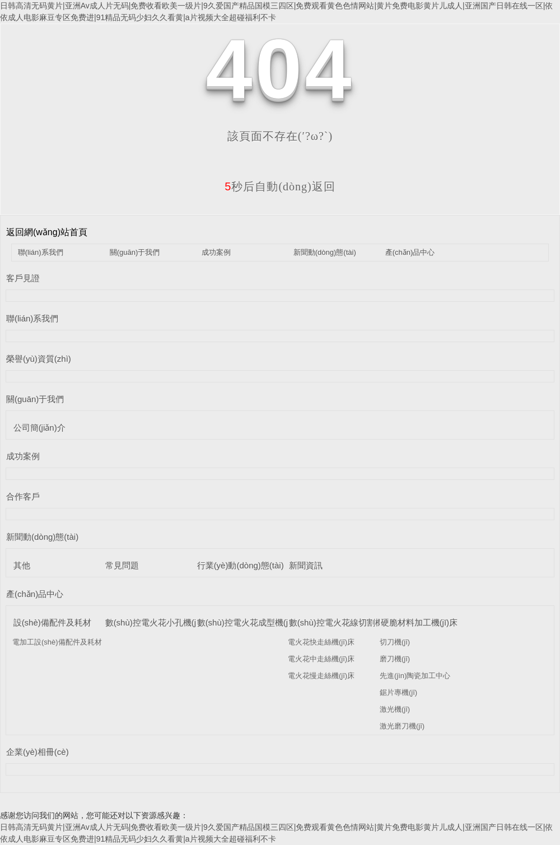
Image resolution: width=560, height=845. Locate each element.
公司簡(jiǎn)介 (39, 427)
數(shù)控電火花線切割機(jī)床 (345, 622)
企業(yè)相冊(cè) (37, 752)
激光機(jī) (395, 709)
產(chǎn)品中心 (410, 252)
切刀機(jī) (395, 642)
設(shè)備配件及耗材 (52, 622)
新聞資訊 (306, 565)
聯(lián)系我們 (40, 252)
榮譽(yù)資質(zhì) (38, 358)
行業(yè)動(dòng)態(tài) (240, 565)
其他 (21, 565)
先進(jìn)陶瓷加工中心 (415, 675)
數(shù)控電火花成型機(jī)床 (249, 622)
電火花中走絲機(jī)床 (321, 659)
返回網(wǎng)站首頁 (46, 232)
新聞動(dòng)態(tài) (324, 252)
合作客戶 (23, 496)
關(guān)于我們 (135, 252)
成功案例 (216, 252)
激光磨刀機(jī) (402, 726)
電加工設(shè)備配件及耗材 (57, 642)
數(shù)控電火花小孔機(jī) (153, 622)
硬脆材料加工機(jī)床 (419, 622)
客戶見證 (23, 278)
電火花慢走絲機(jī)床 (321, 675)
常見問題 (122, 565)
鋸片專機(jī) (398, 692)
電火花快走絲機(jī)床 (321, 642)
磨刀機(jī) (395, 659)
